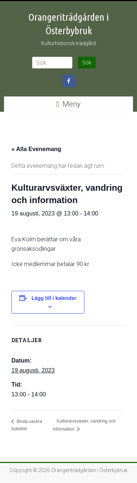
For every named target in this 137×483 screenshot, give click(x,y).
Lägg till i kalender (53, 298)
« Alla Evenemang (36, 149)
